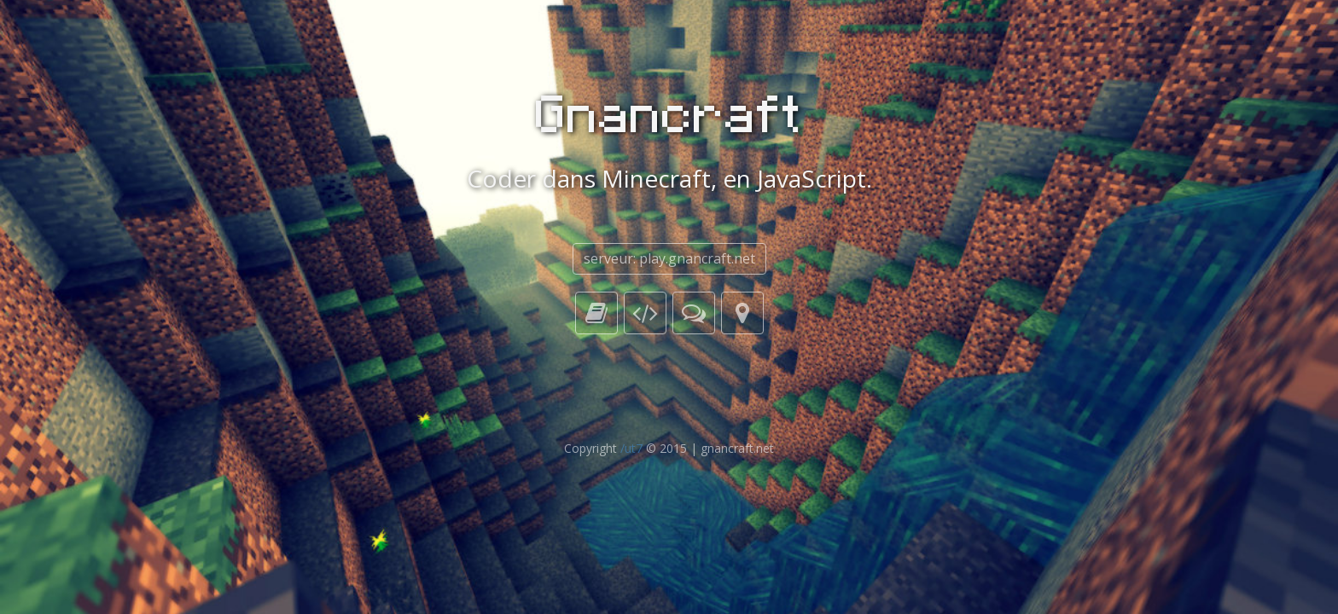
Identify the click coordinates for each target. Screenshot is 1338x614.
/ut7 (631, 448)
